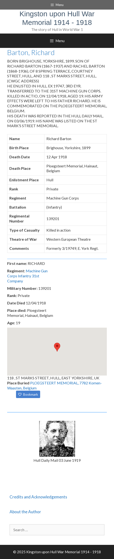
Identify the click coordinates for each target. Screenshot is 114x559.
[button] (57, 347)
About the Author (25, 511)
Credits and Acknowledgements (38, 496)
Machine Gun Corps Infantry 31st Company (27, 275)
